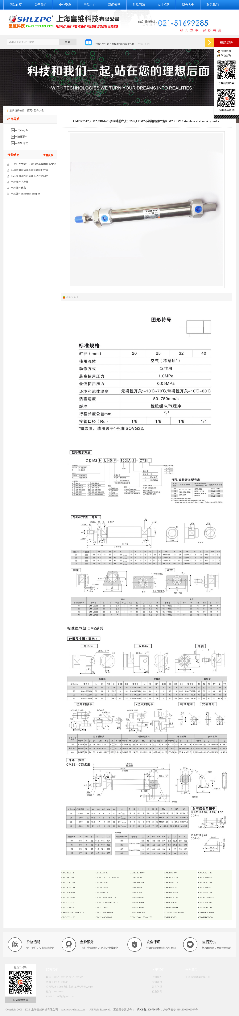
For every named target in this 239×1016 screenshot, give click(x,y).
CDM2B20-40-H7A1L (107, 902)
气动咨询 (226, 50)
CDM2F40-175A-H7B (141, 917)
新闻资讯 (114, 4)
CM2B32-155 (171, 892)
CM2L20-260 (205, 902)
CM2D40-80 (204, 887)
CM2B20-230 (68, 907)
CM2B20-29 (136, 892)
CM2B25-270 (171, 882)
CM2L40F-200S (104, 917)
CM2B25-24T (205, 882)
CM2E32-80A (68, 897)
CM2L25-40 (170, 902)
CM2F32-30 (67, 877)
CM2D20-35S (171, 877)
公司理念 (157, 981)
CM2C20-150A (138, 872)
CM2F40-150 (102, 892)
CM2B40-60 (170, 872)
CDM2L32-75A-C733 (72, 912)
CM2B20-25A (205, 907)
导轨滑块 (23, 143)
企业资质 (65, 4)
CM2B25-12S (68, 887)
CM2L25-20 (102, 907)
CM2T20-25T (68, 882)
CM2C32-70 (67, 902)
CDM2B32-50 (205, 917)
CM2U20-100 (137, 902)
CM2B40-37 (102, 882)
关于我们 (40, 4)
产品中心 (90, 4)
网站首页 (16, 4)
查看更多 (48, 155)
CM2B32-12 (67, 872)
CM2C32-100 (68, 917)
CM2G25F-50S (206, 897)
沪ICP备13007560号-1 (149, 1009)
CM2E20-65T (68, 892)
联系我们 (213, 4)
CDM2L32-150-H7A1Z (107, 877)
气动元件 (23, 130)
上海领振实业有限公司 (197, 977)
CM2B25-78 (136, 887)
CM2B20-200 (137, 907)
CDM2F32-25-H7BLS (175, 912)
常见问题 (139, 4)
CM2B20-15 (102, 887)
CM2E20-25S (205, 892)
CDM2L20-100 (206, 912)
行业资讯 (157, 991)
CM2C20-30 (102, 872)
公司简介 (157, 977)
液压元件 (23, 136)
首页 (29, 110)
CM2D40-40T (171, 907)
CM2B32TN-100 (104, 912)
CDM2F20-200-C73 (106, 897)
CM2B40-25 (170, 887)
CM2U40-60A (205, 877)
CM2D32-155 (171, 897)
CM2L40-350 (137, 897)
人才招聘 (163, 4)
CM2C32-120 (205, 872)
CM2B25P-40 (137, 882)
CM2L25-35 (136, 877)
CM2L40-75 (170, 917)
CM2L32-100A (137, 912)
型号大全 (188, 4)
